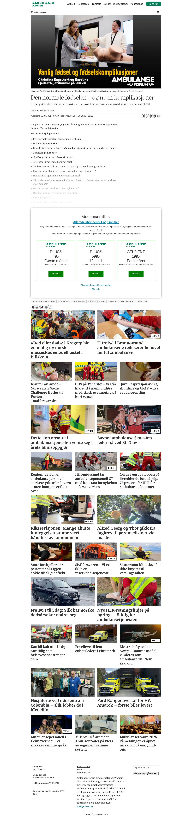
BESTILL (56, 274)
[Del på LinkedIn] (151, 116)
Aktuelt (71, 4)
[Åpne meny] (158, 12)
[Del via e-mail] (155, 116)
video (102, 301)
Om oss (81, 769)
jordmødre (79, 301)
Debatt (107, 4)
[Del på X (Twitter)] (147, 116)
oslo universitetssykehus (121, 301)
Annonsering (84, 772)
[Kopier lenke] (159, 116)
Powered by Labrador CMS (96, 814)
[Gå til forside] (43, 4)
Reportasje (83, 4)
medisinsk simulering (43, 301)
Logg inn (153, 4)
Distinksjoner (120, 4)
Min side (96, 289)
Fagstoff (96, 4)
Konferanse (137, 4)
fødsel (92, 301)
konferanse (64, 301)
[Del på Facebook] (143, 116)
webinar (142, 301)
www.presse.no (85, 806)
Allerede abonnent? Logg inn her (96, 222)
